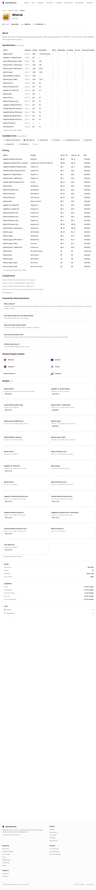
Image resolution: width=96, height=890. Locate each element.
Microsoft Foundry (36, 251)
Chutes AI (55, 140)
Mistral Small (7, 94)
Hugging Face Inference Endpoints (41, 163)
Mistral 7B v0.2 (8, 97)
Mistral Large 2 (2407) (10, 79)
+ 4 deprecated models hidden (12, 130)
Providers (59, 3)
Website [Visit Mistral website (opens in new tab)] (49, 610)
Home (4, 10)
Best (33, 3)
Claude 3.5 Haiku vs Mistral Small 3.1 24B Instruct (18, 283)
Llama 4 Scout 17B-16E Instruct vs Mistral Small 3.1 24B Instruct (22, 289)
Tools (4, 857)
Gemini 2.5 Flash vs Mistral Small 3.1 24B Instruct (18, 286)
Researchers (69, 3)
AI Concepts (6, 854)
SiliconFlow (34, 263)
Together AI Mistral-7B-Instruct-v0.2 (13, 105)
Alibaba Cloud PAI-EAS (12, 140)
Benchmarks (79, 3)
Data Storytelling (55, 854)
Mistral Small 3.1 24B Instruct (12, 65)
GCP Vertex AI (22, 144)
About (4, 865)
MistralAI (15, 18)
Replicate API (34, 224)
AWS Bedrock (29, 140)
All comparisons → (8, 293)
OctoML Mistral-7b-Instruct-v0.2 (13, 108)
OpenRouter (34, 186)
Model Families (13, 10)
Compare (40, 3)
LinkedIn (5, 876)
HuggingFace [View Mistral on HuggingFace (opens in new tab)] (49, 613)
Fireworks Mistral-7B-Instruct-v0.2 (13, 119)
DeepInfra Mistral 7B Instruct (12, 112)
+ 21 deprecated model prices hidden (14, 270)
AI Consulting (54, 849)
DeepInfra (87, 140)
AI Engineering (54, 851)
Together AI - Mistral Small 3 (12, 57)
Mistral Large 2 (8, 72)
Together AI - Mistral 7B (11, 90)
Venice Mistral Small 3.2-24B (12, 61)
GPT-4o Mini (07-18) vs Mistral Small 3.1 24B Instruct (19, 280)
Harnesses (49, 3)
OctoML (32, 182)
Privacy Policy (90, 884)
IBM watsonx (34, 259)
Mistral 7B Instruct (9, 123)
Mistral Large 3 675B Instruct (12, 68)
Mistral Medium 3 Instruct (11, 76)
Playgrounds (6, 860)
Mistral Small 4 (8, 54)
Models (26, 3)
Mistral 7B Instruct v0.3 (10, 87)
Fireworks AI (9, 144)
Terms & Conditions (79, 884)
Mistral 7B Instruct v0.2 (10, 101)
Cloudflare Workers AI (71, 140)
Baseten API (43, 140)
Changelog (5, 862)
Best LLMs (5, 849)
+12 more (35, 144)
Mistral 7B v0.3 (8, 83)
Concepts (89, 3)
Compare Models (7, 851)
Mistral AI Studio (35, 201)
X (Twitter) (5, 873)
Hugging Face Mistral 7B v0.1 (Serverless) (13, 116)
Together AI (34, 167)
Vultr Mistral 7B (8, 127)
